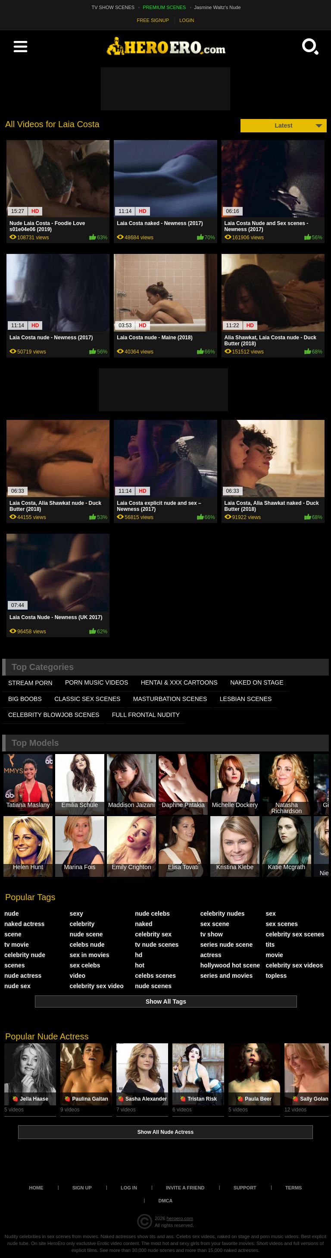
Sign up (82, 1187)
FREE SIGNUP (153, 20)
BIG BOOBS (25, 698)
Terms (293, 1187)
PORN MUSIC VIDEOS (96, 682)
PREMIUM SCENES (164, 7)
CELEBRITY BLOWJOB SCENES (53, 714)
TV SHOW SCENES (113, 7)
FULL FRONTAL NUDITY (146, 714)
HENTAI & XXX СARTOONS (179, 682)
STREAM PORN (30, 682)
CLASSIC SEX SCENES (87, 698)
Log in (129, 1187)
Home (36, 1187)
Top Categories (43, 667)
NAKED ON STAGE (256, 682)
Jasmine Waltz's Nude (217, 7)
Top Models (35, 743)
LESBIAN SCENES (246, 698)
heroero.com (179, 1218)
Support (245, 1187)
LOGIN (186, 20)
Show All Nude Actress (165, 1132)
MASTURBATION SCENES (170, 698)
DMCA (166, 1200)
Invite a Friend (185, 1187)
